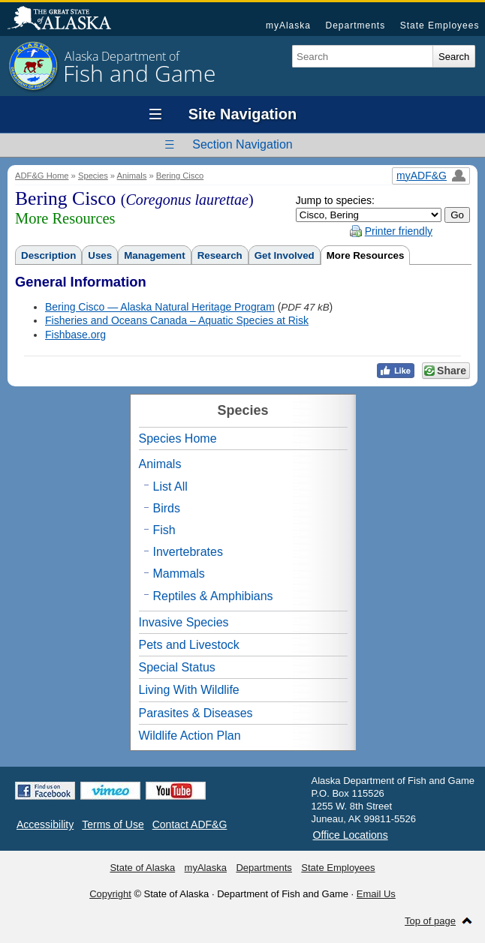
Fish (164, 530)
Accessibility (45, 824)
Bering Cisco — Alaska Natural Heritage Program (160, 307)
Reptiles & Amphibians (213, 596)
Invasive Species (184, 622)
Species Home (178, 438)
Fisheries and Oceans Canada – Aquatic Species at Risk (177, 320)
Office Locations (350, 835)
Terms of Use (112, 824)
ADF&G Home (42, 175)
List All (170, 486)
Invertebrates (188, 551)
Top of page (430, 920)
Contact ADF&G (189, 824)
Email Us (376, 893)
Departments (355, 25)
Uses (100, 255)
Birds (166, 508)
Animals (132, 175)
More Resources (366, 255)
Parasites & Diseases (196, 713)
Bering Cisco (179, 175)
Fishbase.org (75, 335)
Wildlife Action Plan (190, 735)
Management (154, 255)
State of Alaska (67, 19)
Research (219, 255)
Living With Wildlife (189, 689)
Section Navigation (242, 144)
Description (48, 255)
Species (93, 175)
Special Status (177, 667)
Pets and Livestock (189, 644)
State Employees (440, 25)
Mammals (179, 573)
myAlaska (288, 25)
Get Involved (285, 255)
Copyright (110, 893)
